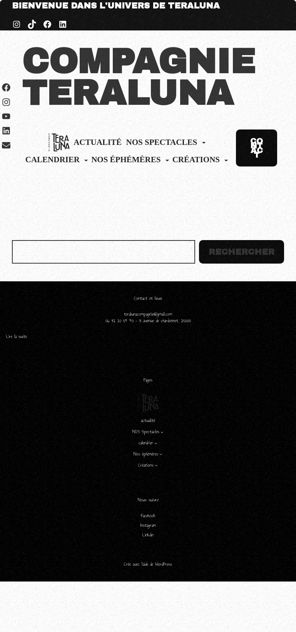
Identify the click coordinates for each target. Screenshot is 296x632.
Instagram (148, 525)
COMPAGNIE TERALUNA (138, 77)
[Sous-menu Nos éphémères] (167, 160)
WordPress (163, 564)
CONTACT (256, 148)
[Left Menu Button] (6, 613)
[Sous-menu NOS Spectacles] (203, 142)
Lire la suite (16, 336)
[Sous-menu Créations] (226, 160)
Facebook (148, 515)
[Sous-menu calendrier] (86, 160)
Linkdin (148, 534)
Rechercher (241, 252)
